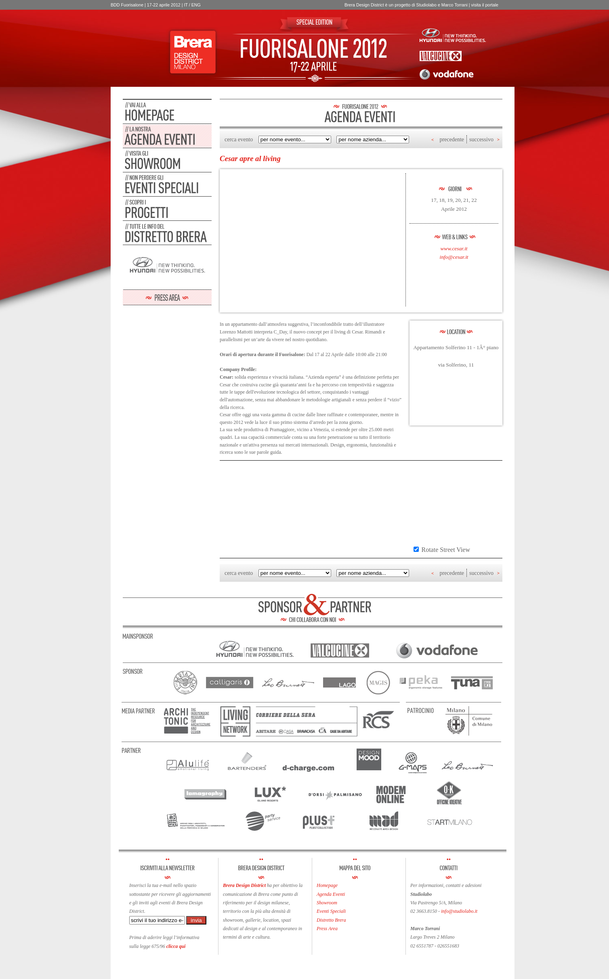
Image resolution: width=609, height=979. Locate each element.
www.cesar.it (453, 248)
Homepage (327, 885)
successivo (481, 139)
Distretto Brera (331, 920)
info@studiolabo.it (459, 911)
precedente (451, 139)
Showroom (327, 903)
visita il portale (484, 4)
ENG (196, 4)
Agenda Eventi (331, 894)
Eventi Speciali (331, 911)
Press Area (327, 928)
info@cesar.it (453, 257)
